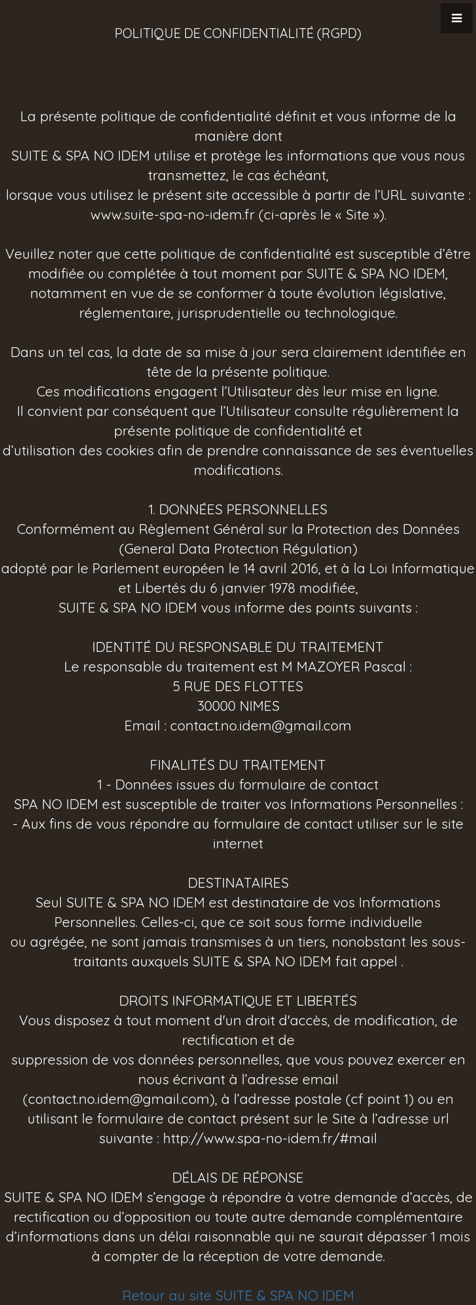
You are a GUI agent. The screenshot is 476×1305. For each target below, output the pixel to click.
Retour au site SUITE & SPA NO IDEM (238, 1295)
